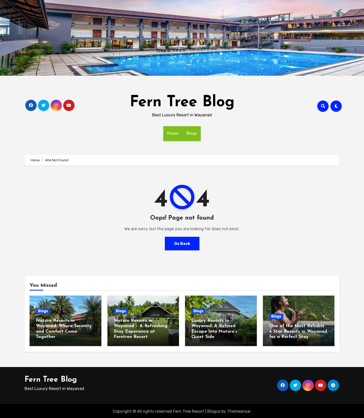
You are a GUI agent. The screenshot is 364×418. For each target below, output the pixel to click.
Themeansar (239, 410)
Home (173, 134)
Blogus (213, 410)
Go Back (182, 243)
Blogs (191, 134)
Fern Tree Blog (182, 102)
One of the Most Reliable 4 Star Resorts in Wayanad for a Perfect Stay (298, 331)
